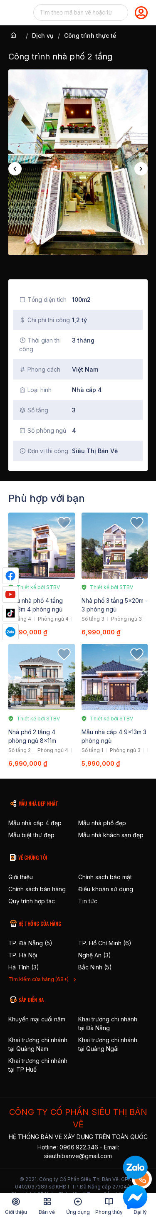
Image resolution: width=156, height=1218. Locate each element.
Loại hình (35, 389)
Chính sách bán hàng (37, 889)
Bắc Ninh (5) (95, 967)
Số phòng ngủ (42, 430)
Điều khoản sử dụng (105, 889)
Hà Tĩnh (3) (23, 967)
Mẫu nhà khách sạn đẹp (111, 834)
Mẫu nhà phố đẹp (102, 822)
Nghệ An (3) (94, 955)
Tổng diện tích (43, 299)
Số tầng (33, 410)
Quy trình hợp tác (31, 901)
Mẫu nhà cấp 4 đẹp (35, 822)
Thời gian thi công (40, 345)
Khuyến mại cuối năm (36, 1019)
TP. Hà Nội (22, 955)
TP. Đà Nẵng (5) (30, 943)
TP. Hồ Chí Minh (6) (104, 943)
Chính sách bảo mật (105, 876)
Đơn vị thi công (43, 450)
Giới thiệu (20, 876)
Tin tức (87, 901)
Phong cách (39, 369)
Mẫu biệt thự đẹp (31, 834)
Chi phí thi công (44, 319)
